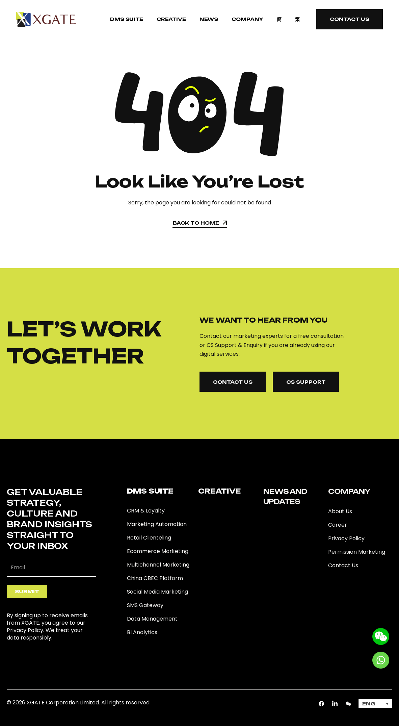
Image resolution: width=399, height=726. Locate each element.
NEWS (209, 19)
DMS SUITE (126, 19)
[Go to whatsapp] (380, 660)
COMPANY (247, 19)
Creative (171, 19)
